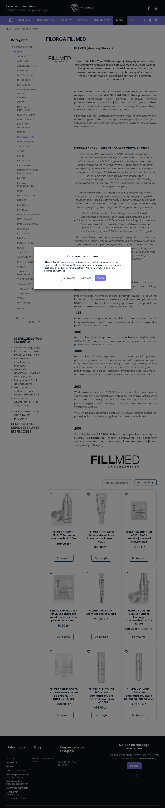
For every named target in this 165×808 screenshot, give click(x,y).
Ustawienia (69, 278)
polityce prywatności (55, 270)
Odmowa (85, 278)
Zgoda (100, 278)
